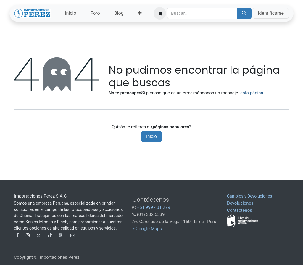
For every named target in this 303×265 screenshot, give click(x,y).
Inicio (151, 136)
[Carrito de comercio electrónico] (160, 13)
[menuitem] (70, 13)
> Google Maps (147, 228)
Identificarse (271, 13)
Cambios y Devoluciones (249, 196)
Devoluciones (240, 203)
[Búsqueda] (244, 13)
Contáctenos (239, 210)
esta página (251, 93)
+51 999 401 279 (153, 207)
